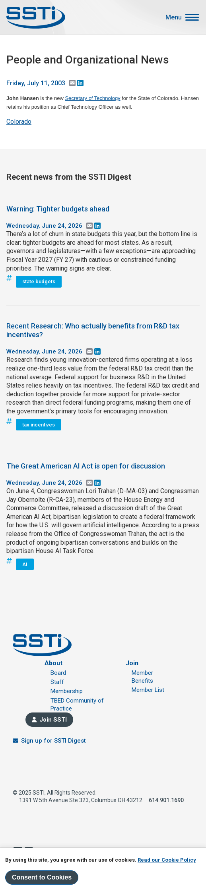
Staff (57, 682)
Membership (67, 691)
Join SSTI (53, 719)
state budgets (38, 281)
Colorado (18, 121)
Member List (148, 689)
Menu (173, 17)
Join (132, 663)
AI (24, 564)
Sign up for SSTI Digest (53, 740)
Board (58, 672)
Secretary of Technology (92, 98)
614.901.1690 (166, 800)
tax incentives (38, 425)
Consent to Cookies (42, 877)
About (53, 663)
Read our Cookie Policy (167, 860)
